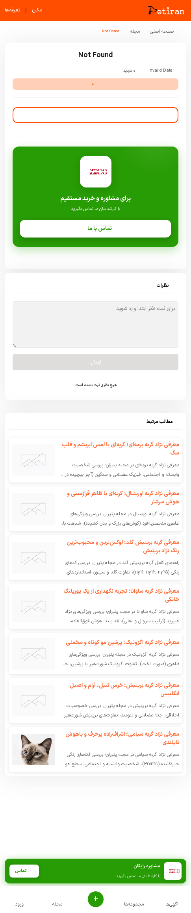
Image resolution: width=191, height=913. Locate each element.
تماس (24, 871)
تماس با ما (95, 229)
